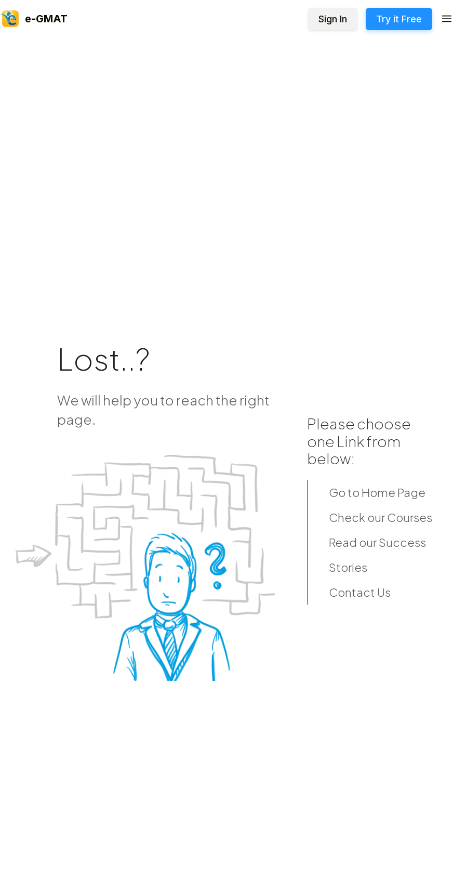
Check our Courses (380, 517)
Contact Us (360, 592)
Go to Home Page (377, 492)
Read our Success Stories (377, 554)
